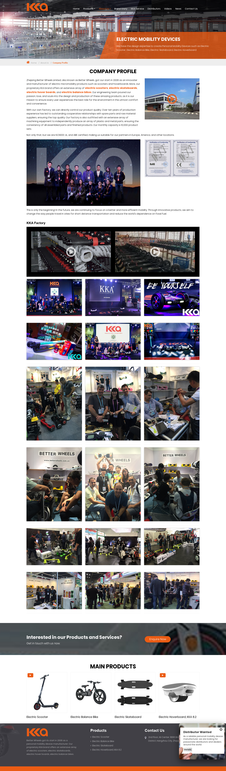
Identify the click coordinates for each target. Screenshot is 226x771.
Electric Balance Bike (84, 717)
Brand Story (120, 8)
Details (187, 749)
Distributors (154, 8)
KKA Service (137, 8)
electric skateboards (123, 88)
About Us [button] (104, 8)
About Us (45, 63)
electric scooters (96, 88)
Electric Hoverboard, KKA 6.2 (177, 717)
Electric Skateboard (128, 717)
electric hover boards (41, 92)
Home (76, 8)
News (178, 8)
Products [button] (88, 8)
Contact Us (191, 8)
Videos (168, 8)
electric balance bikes (76, 92)
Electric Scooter (37, 717)
